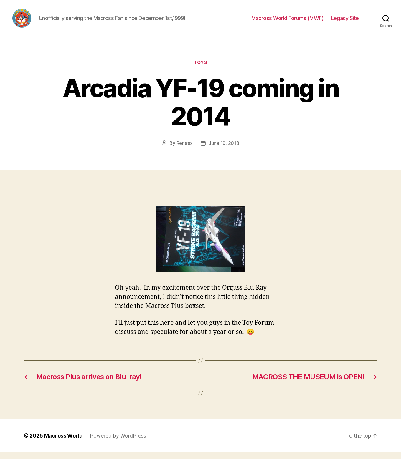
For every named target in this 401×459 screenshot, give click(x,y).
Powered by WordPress (118, 442)
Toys (200, 69)
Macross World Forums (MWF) (287, 21)
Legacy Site (345, 21)
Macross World (63, 442)
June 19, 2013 (224, 150)
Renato (184, 150)
